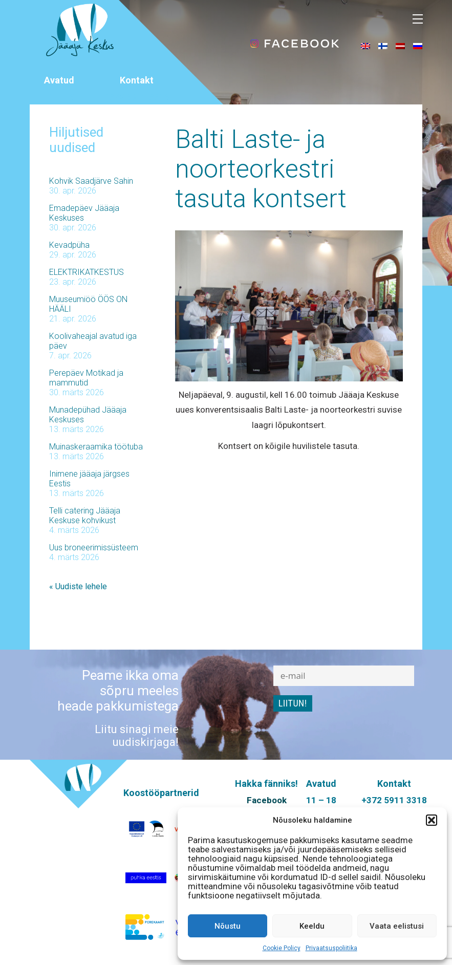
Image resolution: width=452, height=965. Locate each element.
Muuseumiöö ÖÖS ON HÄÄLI (88, 304)
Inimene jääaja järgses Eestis (89, 478)
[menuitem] (365, 45)
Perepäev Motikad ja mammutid (86, 378)
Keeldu (312, 926)
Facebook (267, 800)
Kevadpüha (69, 245)
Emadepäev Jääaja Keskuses (84, 213)
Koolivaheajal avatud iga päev (93, 341)
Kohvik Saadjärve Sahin (91, 181)
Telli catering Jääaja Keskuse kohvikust (84, 515)
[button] (431, 820)
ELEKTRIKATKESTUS (86, 272)
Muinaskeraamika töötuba (96, 447)
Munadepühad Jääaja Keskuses (87, 414)
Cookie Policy (281, 948)
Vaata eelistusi (397, 926)
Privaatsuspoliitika (331, 948)
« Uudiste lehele (78, 586)
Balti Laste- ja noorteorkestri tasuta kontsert (261, 168)
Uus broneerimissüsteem (93, 547)
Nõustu (227, 926)
